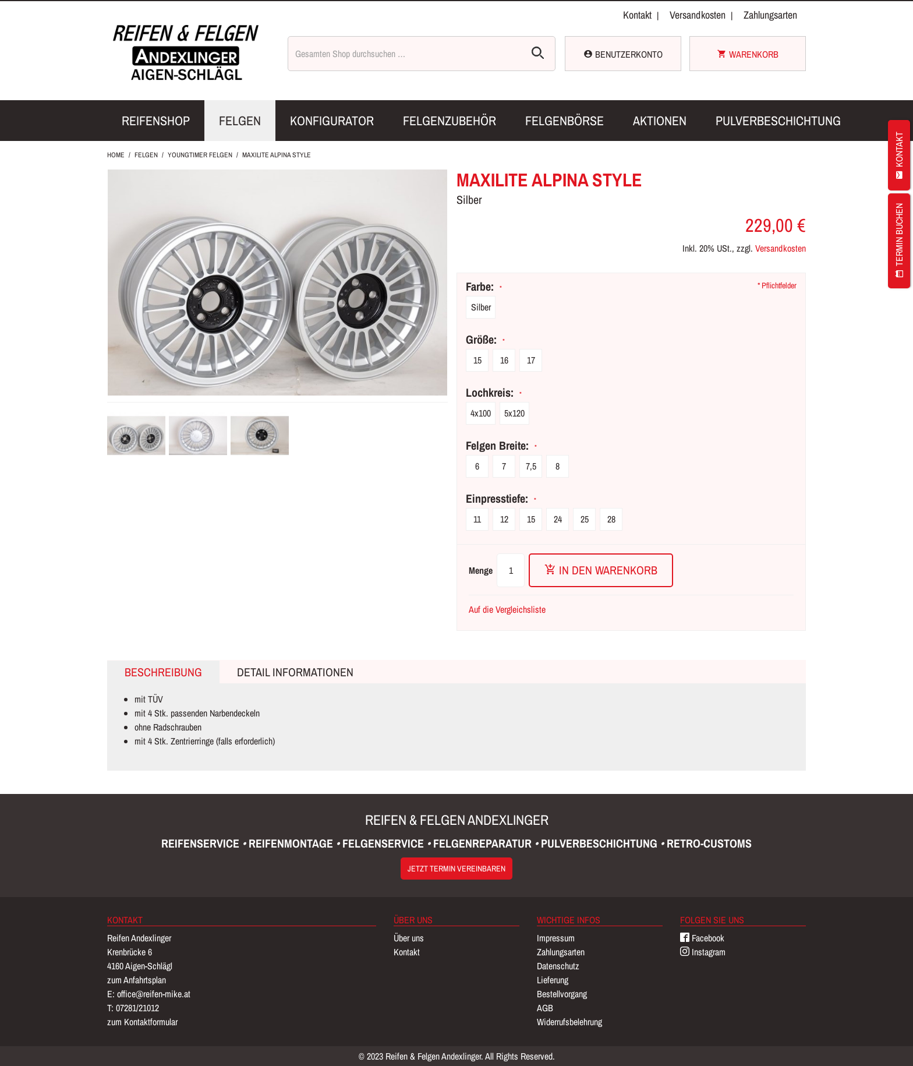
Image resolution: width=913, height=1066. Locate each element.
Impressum (556, 937)
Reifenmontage (292, 843)
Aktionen (659, 120)
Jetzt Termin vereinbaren (456, 868)
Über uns (409, 937)
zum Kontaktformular (142, 1021)
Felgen (240, 120)
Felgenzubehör (449, 120)
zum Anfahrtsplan (136, 979)
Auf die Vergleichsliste (507, 609)
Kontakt (637, 15)
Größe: (484, 339)
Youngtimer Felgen (200, 155)
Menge (481, 570)
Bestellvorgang (562, 993)
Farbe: (483, 286)
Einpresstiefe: (500, 498)
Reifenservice (201, 843)
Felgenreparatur (484, 843)
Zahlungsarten (770, 15)
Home (116, 155)
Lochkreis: (492, 392)
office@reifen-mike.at (153, 993)
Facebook (702, 937)
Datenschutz (558, 965)
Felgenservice (384, 843)
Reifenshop (156, 120)
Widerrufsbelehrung (569, 1021)
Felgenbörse (564, 120)
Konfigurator (332, 120)
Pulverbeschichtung (778, 120)
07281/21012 (137, 1007)
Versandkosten (698, 15)
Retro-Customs (709, 843)
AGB (545, 1007)
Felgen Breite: (500, 445)
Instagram (703, 951)
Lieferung (552, 979)
